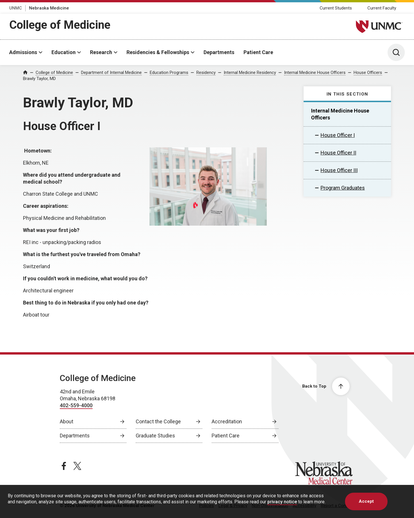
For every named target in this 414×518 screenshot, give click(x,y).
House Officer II (338, 153)
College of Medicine (59, 25)
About (66, 421)
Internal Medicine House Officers (315, 72)
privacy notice (282, 501)
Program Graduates (343, 188)
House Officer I (338, 135)
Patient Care (258, 52)
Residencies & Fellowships (157, 52)
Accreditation (227, 421)
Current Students (336, 8)
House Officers (368, 72)
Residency (206, 72)
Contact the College (158, 421)
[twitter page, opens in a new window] (77, 466)
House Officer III (339, 170)
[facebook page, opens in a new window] (64, 466)
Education (63, 52)
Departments (219, 52)
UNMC (15, 8)
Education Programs (169, 72)
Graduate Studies (155, 436)
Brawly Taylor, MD (39, 78)
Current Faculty (381, 8)
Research (101, 52)
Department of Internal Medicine (111, 72)
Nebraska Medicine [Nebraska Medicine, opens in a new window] (49, 8)
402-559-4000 (76, 405)
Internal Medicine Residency (250, 72)
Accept (366, 501)
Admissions (23, 52)
